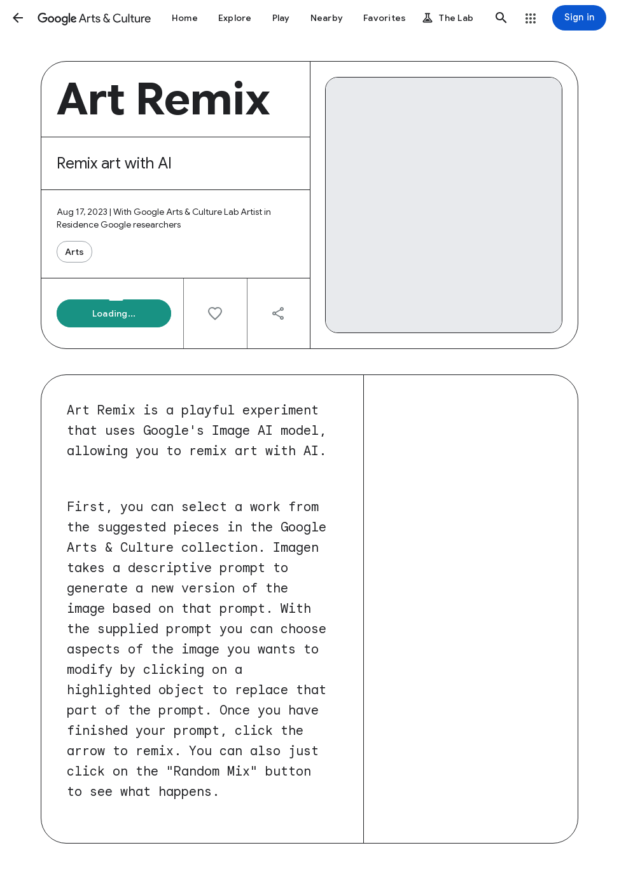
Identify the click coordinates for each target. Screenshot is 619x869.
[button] (18, 18)
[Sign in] (579, 18)
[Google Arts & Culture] (94, 18)
